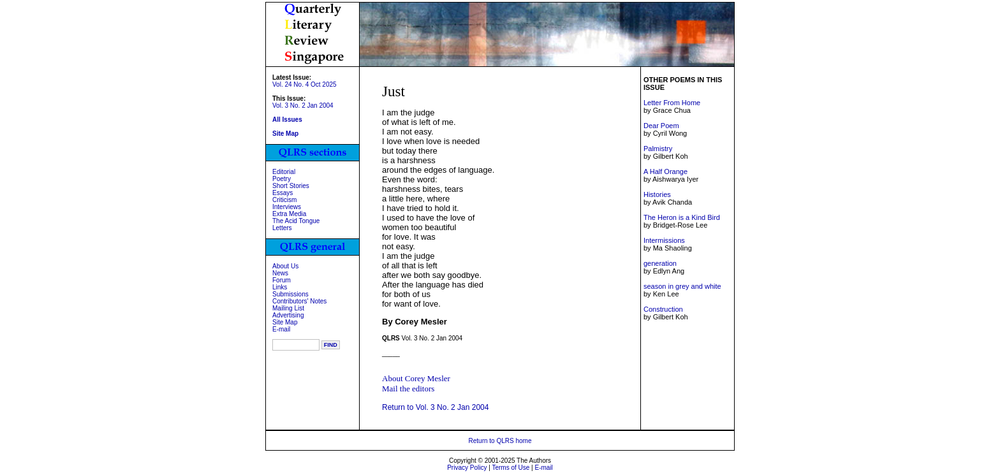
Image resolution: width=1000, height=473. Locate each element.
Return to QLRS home (500, 440)
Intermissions (664, 240)
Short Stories (290, 185)
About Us (285, 266)
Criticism (284, 199)
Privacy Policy (467, 467)
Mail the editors (408, 388)
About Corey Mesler (416, 378)
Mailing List (288, 308)
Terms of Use (510, 467)
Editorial (283, 171)
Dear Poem (661, 125)
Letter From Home (671, 102)
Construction (663, 309)
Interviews (286, 206)
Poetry (281, 178)
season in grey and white (682, 286)
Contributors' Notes (299, 301)
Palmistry (657, 148)
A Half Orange (665, 171)
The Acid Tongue (296, 220)
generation (660, 263)
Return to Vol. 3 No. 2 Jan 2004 (435, 407)
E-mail (281, 329)
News (280, 273)
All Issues (287, 119)
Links (279, 287)
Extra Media (289, 213)
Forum (281, 280)
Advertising (288, 315)
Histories (657, 194)
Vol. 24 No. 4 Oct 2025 (304, 84)
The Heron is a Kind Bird (681, 217)
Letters (282, 227)
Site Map (284, 322)
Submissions (290, 294)
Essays (282, 192)
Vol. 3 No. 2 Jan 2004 (303, 105)
